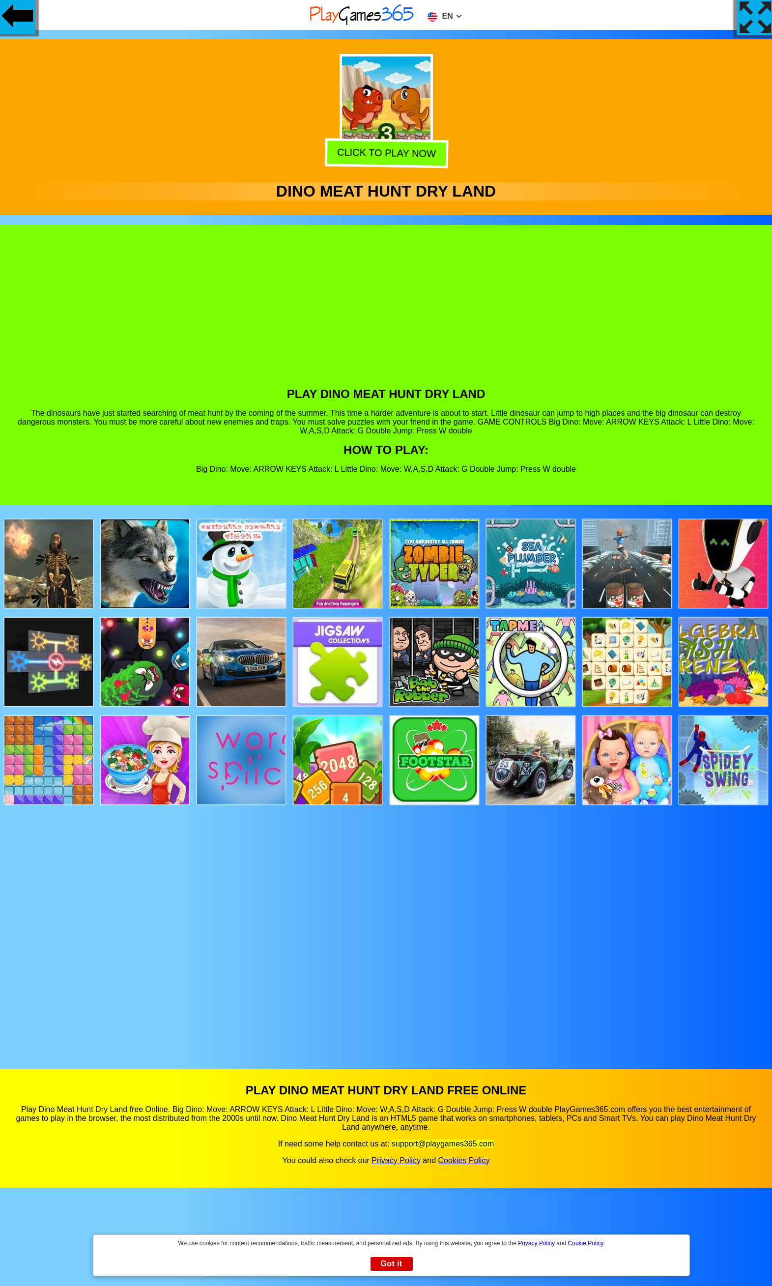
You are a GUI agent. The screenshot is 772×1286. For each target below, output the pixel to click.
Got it (391, 1263)
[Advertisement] (386, 313)
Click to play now (384, 153)
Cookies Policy (463, 1160)
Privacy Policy (396, 1160)
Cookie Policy (585, 1243)
